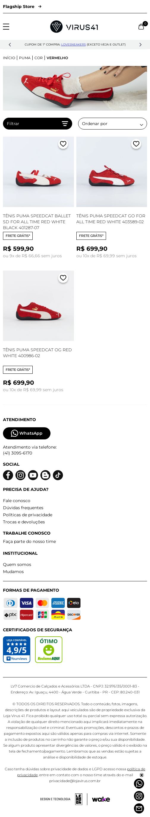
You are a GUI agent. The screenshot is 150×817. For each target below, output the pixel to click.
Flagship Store (22, 6)
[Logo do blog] (45, 475)
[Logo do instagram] (20, 475)
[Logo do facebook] (8, 475)
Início (9, 58)
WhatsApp (26, 433)
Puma (25, 58)
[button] (10, 44)
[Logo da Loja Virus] (74, 26)
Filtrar (37, 123)
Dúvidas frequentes (23, 507)
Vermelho (57, 58)
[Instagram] (139, 796)
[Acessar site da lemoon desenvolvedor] (63, 799)
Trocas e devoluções (24, 522)
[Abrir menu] (6, 27)
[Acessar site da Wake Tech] (101, 799)
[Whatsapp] (139, 784)
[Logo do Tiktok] (58, 475)
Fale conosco (16, 500)
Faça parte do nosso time (29, 541)
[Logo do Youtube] (33, 475)
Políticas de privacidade (27, 514)
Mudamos (13, 571)
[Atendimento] (139, 808)
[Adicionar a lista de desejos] (63, 145)
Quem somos (17, 564)
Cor (38, 58)
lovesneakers (73, 44)
